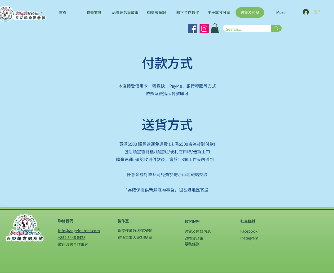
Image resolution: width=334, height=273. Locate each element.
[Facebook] (192, 28)
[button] (215, 28)
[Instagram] (204, 28)
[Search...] (243, 29)
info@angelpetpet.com (79, 230)
